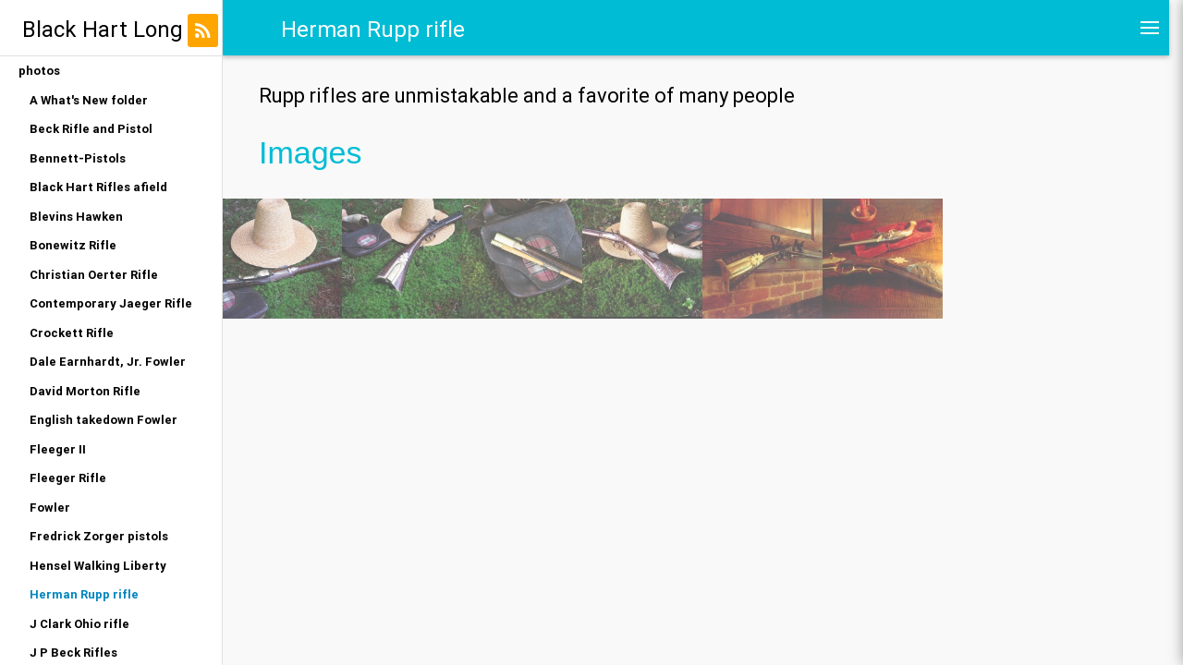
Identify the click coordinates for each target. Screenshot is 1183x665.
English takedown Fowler (103, 420)
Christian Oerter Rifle (94, 275)
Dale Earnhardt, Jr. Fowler (108, 361)
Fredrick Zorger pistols (99, 536)
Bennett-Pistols (78, 158)
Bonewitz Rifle (73, 245)
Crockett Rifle (72, 333)
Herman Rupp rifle (84, 594)
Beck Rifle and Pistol (91, 129)
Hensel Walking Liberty (98, 566)
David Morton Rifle (85, 391)
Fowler (50, 507)
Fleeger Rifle (68, 478)
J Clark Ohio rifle (79, 624)
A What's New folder (89, 100)
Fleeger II (58, 449)
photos (39, 71)
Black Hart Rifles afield (98, 187)
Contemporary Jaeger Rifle (111, 303)
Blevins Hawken (76, 216)
